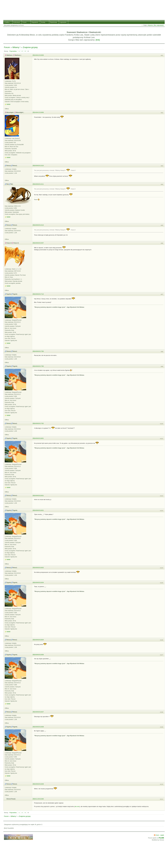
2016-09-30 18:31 (38, 495)
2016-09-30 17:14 (38, 294)
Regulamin (35, 22)
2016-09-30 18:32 (38, 567)
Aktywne (150, 25)
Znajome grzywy (30, 47)
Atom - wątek (160, 835)
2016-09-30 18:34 (38, 582)
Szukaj (43, 22)
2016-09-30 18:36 (38, 654)
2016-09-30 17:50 (38, 351)
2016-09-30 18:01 (38, 438)
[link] (98, 40)
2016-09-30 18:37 (38, 712)
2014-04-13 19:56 (38, 112)
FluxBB (161, 838)
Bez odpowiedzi (159, 25)
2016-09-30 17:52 (38, 423)
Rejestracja (53, 22)
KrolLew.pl (16, 22)
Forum (24, 22)
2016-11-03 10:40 (38, 799)
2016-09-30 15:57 (38, 243)
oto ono (77, 806)
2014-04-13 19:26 (38, 55)
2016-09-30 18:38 (38, 727)
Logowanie (63, 22)
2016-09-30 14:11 (38, 184)
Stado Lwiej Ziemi (84, 8)
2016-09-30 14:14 (38, 225)
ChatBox (7, 22)
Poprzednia (13, 51)
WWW (8, 104)
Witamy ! (16, 47)
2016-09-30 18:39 (38, 784)
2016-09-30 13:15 (38, 165)
